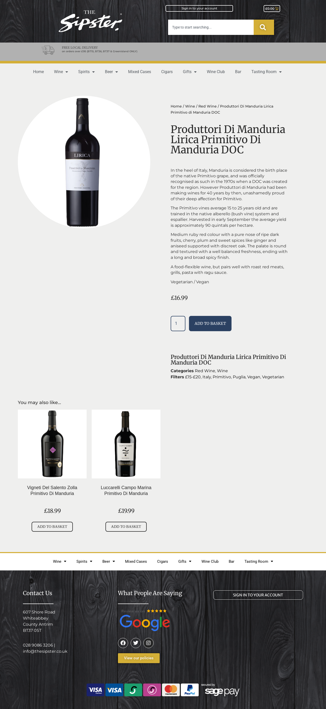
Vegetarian (273, 376)
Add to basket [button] (52, 527)
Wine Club (216, 71)
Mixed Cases (139, 71)
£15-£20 (193, 376)
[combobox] (211, 27)
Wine (61, 71)
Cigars (167, 71)
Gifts (190, 71)
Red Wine (207, 106)
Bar (238, 71)
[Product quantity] (178, 323)
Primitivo (222, 376)
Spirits (86, 71)
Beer (111, 71)
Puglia (239, 376)
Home (38, 71)
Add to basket (210, 323)
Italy (206, 376)
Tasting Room (266, 71)
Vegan (253, 376)
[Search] (264, 27)
